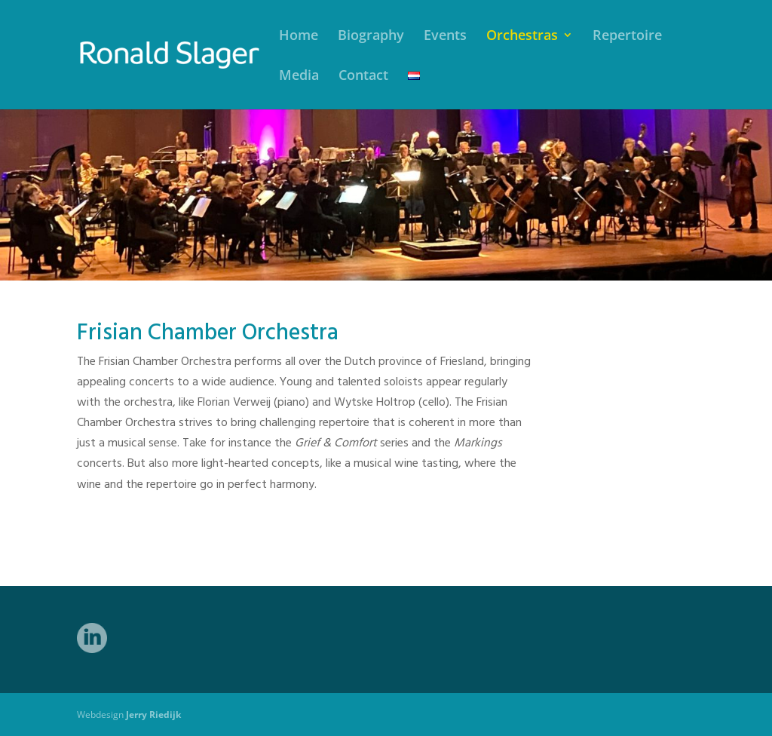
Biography (371, 36)
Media (299, 76)
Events (445, 36)
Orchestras (522, 36)
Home (298, 36)
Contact (363, 76)
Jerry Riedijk (153, 714)
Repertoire (627, 36)
